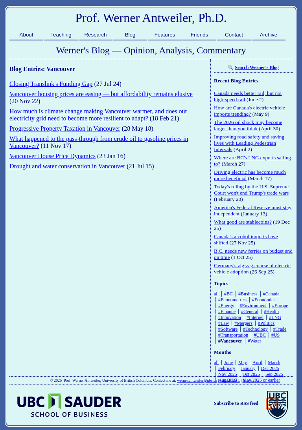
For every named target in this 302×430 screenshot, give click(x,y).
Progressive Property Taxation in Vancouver (64, 128)
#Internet (255, 317)
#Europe (280, 305)
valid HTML (229, 380)
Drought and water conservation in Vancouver (67, 166)
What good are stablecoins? (243, 222)
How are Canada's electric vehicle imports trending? (249, 111)
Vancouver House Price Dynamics (52, 156)
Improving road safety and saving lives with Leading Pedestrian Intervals (249, 143)
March (274, 362)
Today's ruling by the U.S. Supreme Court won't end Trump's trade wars (251, 190)
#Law (223, 323)
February (226, 368)
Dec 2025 (270, 368)
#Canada (271, 294)
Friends (199, 35)
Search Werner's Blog (257, 67)
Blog (130, 35)
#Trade (280, 329)
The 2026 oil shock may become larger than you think (248, 125)
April (257, 362)
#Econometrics (232, 299)
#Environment (253, 305)
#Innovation (229, 317)
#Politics (266, 323)
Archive (268, 35)
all (216, 294)
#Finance (227, 311)
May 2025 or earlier (261, 380)
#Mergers (243, 323)
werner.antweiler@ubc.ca (197, 380)
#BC (228, 294)
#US (275, 335)
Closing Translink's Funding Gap (50, 83)
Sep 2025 (274, 374)
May (242, 362)
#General (249, 311)
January (248, 368)
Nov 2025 (227, 374)
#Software (228, 329)
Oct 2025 (251, 374)
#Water (254, 341)
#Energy (226, 305)
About (26, 35)
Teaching (60, 35)
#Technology (255, 329)
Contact (234, 35)
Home (247, 380)
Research (95, 35)
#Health (271, 311)
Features (165, 35)
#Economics (263, 299)
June (228, 362)
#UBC (260, 335)
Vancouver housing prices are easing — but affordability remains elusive (101, 94)
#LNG (275, 317)
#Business (248, 294)
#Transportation (233, 335)
